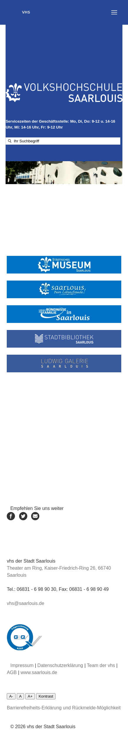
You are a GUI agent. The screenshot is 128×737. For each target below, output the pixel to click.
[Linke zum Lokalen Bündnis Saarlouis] (64, 314)
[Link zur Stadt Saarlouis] (64, 289)
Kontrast (45, 696)
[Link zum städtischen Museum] (64, 265)
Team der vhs (101, 665)
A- (11, 696)
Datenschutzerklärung (60, 665)
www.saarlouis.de (39, 672)
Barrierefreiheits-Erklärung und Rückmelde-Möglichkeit (64, 707)
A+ (30, 696)
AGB (12, 672)
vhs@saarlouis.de (25, 603)
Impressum (21, 665)
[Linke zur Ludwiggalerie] (64, 363)
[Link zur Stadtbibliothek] (64, 339)
